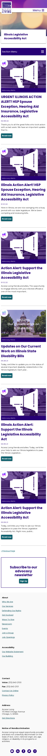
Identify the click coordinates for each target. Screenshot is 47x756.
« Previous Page (8, 551)
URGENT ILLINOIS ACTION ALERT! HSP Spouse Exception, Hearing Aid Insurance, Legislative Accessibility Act (21, 106)
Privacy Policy (8, 695)
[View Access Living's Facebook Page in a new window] (23, 751)
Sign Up (23, 581)
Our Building (7, 656)
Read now (6, 135)
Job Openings (8, 637)
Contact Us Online (10, 690)
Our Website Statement (12, 651)
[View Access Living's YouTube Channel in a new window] (12, 751)
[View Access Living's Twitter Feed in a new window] (29, 751)
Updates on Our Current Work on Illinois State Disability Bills (21, 351)
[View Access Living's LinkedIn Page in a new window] (18, 751)
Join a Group (8, 633)
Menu (38, 10)
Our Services (7, 606)
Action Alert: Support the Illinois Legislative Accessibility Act (21, 273)
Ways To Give (8, 619)
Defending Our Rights (11, 610)
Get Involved (7, 615)
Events (5, 628)
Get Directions (8, 718)
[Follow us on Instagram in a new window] (35, 751)
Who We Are (7, 602)
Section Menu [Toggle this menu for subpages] (23, 51)
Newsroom (7, 624)
